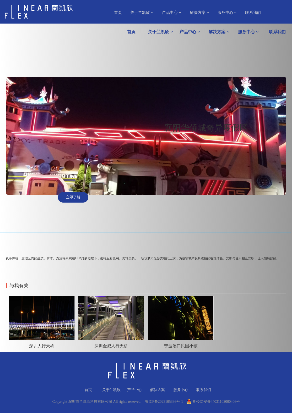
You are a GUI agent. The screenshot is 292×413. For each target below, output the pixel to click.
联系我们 (253, 12)
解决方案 (199, 12)
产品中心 (171, 12)
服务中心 (227, 12)
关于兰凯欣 (142, 12)
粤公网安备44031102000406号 (213, 402)
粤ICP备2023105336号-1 (164, 402)
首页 (118, 12)
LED (78, 258)
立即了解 (73, 197)
